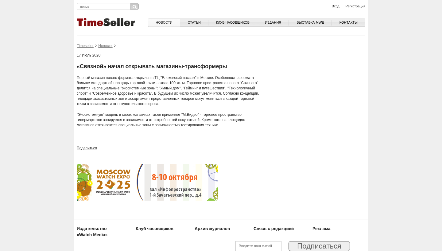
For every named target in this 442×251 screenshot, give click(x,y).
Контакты (348, 22)
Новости (164, 22)
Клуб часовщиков (233, 22)
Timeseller (85, 46)
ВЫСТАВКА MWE (310, 22)
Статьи (194, 22)
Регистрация (355, 6)
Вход (335, 6)
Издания (273, 22)
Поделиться (87, 148)
